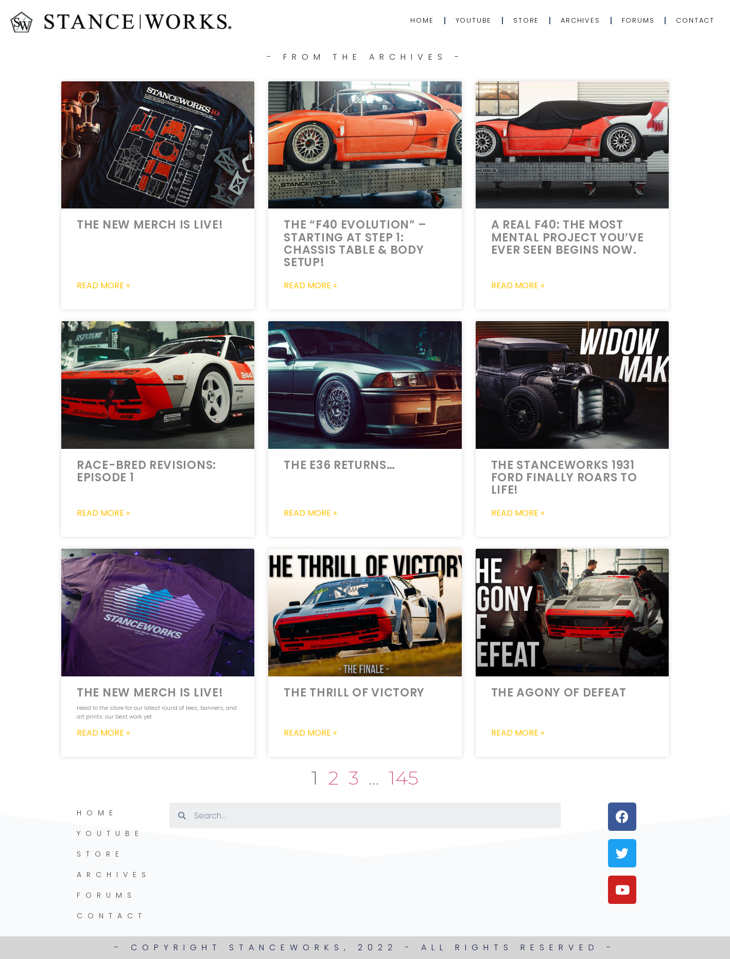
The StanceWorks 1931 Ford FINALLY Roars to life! (564, 477)
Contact (695, 20)
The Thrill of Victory (354, 693)
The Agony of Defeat (559, 693)
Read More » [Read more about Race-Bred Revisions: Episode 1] (103, 513)
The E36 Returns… (339, 465)
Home (421, 20)
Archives (580, 20)
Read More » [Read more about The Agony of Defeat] (517, 733)
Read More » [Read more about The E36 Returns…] (310, 513)
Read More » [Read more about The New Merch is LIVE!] (103, 286)
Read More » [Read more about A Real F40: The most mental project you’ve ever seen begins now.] (517, 286)
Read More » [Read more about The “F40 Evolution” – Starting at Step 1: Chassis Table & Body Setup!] (310, 286)
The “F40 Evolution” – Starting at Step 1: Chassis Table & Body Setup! (355, 243)
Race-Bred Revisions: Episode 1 (146, 471)
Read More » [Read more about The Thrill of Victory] (310, 733)
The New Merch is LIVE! (150, 225)
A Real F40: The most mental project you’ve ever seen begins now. (567, 237)
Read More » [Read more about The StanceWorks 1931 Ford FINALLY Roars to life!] (517, 513)
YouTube (474, 20)
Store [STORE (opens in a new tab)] (526, 20)
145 (404, 777)
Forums (638, 20)
